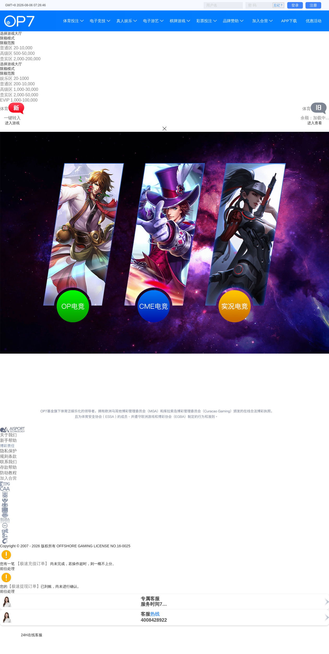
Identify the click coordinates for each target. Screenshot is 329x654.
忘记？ (278, 5)
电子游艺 (151, 21)
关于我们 (8, 435)
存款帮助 (8, 467)
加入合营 (260, 21)
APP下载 (289, 21)
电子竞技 (97, 21)
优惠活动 (313, 21)
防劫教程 (8, 473)
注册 (313, 5)
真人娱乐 (124, 21)
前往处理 (9, 569)
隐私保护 (8, 451)
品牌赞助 (231, 21)
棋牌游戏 (177, 21)
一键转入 (12, 118)
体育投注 (71, 21)
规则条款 (8, 456)
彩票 (204, 21)
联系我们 (8, 462)
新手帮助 (8, 440)
